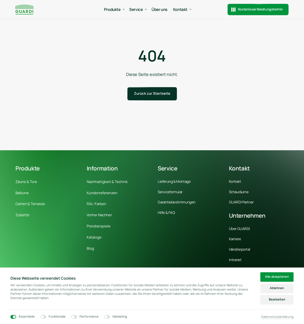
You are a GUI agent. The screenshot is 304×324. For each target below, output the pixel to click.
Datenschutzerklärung (277, 317)
